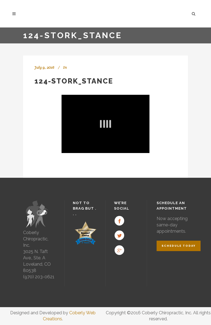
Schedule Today (179, 245)
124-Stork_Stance (73, 81)
